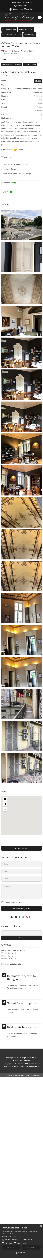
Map (34, 65)
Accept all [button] (11, 1247)
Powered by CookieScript (21, 1255)
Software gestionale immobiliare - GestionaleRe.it (24, 1075)
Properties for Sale (9, 29)
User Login (18, 9)
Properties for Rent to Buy (11, 34)
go (21, 938)
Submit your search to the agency (21, 977)
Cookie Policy (30, 1058)
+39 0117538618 (21, 6)
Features (17, 65)
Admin (8, 1058)
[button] (21, 1253)
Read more (20, 1236)
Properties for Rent (26, 29)
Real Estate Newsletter (21, 1027)
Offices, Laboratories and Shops (28, 89)
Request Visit (21, 848)
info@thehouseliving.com (22, 2)
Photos (27, 65)
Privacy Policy (18, 1058)
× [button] (41, 1226)
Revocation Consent (21, 1060)
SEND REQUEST (21, 908)
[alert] (21, 1241)
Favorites (28, 9)
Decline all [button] (32, 1247)
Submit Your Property (21, 1003)
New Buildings (29, 34)
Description (7, 65)
